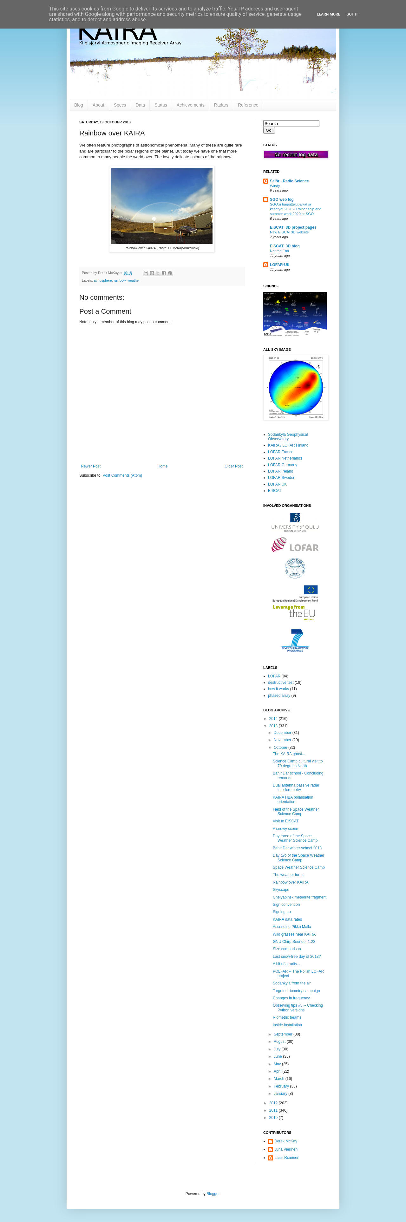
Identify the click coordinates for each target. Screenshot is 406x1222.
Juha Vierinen (286, 1149)
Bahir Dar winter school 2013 (297, 848)
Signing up (282, 912)
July (278, 1049)
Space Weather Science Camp (299, 867)
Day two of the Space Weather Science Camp (298, 857)
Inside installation (287, 1025)
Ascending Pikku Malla (292, 927)
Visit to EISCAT (286, 821)
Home (163, 466)
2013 (274, 726)
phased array (279, 695)
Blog (78, 105)
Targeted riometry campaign (296, 991)
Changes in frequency (291, 998)
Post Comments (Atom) (122, 475)
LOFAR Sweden (281, 477)
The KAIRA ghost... (289, 754)
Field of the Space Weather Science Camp (296, 811)
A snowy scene (285, 829)
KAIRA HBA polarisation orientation (293, 799)
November (283, 740)
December (283, 732)
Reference (248, 105)
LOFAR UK (277, 484)
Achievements (191, 105)
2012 (274, 1103)
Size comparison (287, 949)
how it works (278, 689)
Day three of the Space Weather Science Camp (295, 838)
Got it (352, 14)
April (278, 1071)
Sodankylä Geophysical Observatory (288, 436)
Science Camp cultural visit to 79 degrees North (298, 763)
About (98, 105)
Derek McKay (285, 1141)
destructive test (281, 682)
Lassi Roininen (286, 1157)
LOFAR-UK (280, 265)
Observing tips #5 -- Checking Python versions (298, 1007)
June (278, 1056)
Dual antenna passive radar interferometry (296, 787)
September (283, 1034)
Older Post (234, 466)
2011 (274, 1110)
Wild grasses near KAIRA (294, 934)
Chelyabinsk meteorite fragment (299, 897)
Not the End (279, 251)
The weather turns (288, 874)
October (281, 747)
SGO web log (282, 199)
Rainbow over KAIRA (291, 882)
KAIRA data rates (287, 919)
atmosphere (103, 280)
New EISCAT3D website (289, 232)
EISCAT (274, 490)
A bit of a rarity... (286, 964)
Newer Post (91, 466)
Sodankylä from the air (292, 983)
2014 (274, 718)
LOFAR (274, 676)
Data (140, 105)
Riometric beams (287, 1017)
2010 (274, 1117)
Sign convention (286, 904)
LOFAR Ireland (280, 471)
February (282, 1086)
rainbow (120, 280)
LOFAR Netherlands (285, 458)
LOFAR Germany (282, 465)
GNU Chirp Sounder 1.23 (294, 941)
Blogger (212, 1194)
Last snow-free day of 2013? (297, 956)
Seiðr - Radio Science (289, 181)
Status (160, 105)
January (281, 1093)
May (278, 1064)
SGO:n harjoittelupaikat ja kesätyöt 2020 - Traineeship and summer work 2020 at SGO (295, 209)
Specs (120, 105)
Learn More (328, 14)
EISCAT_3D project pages (293, 227)
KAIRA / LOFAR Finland (288, 445)
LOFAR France (280, 452)
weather (134, 280)
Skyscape (281, 889)
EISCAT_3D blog (285, 246)
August (280, 1041)
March (279, 1078)
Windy (275, 186)
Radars (221, 105)
